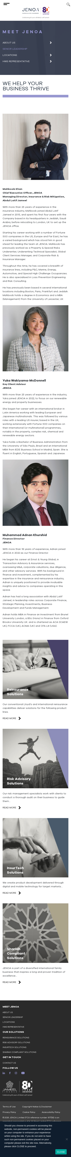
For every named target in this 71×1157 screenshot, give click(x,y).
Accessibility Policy (51, 1112)
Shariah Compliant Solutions (19, 1052)
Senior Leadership (15, 49)
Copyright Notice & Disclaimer (37, 1106)
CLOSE (61, 1152)
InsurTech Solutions (14, 1047)
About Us (9, 42)
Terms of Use (9, 1106)
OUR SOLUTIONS (13, 1032)
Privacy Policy (9, 1112)
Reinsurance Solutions (16, 1037)
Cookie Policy (28, 1112)
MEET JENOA (11, 1006)
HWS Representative (16, 61)
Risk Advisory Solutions (16, 1042)
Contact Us (9, 1063)
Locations (10, 55)
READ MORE (12, 718)
